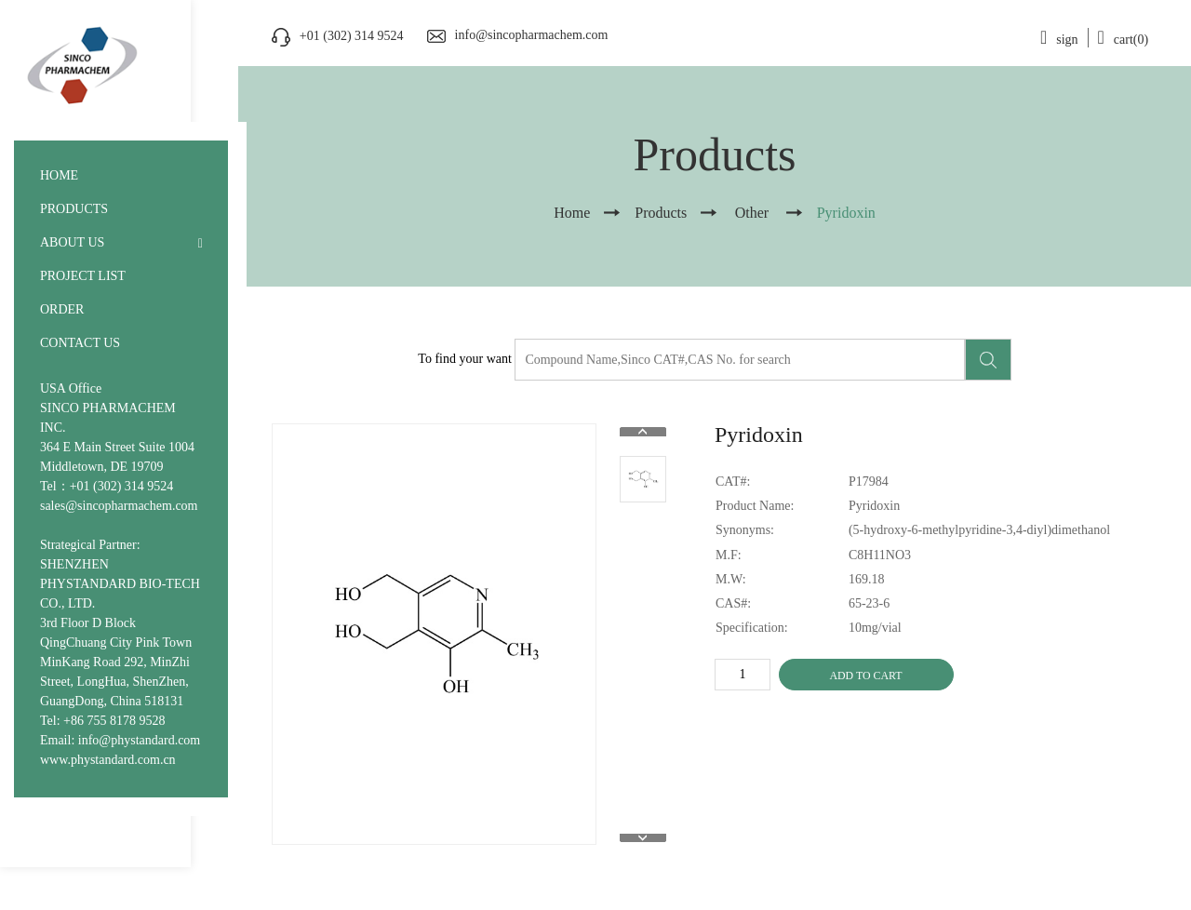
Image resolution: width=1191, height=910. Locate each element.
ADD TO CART (865, 675)
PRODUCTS (74, 209)
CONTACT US (80, 343)
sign (1059, 40)
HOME (59, 175)
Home (572, 213)
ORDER (62, 309)
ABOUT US (72, 242)
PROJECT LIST (83, 276)
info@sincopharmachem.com (532, 35)
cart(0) (1123, 40)
